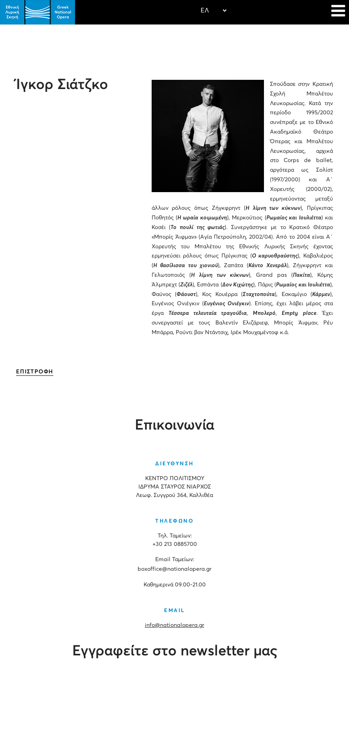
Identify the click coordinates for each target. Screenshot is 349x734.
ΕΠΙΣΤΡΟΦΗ (34, 372)
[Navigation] (338, 12)
